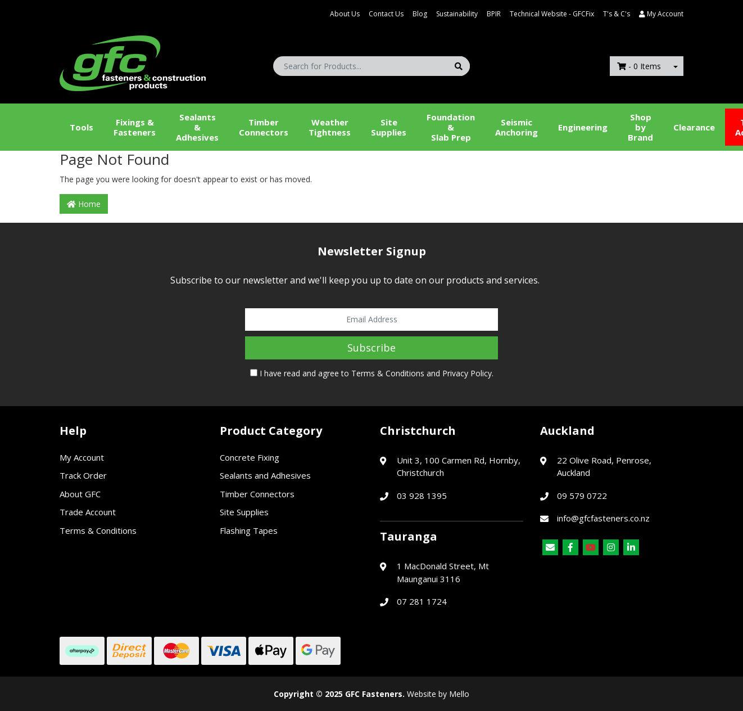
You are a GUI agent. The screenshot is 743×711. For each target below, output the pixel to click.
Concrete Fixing (249, 457)
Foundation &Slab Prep (451, 127)
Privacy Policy (467, 373)
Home (84, 204)
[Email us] (550, 547)
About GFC (80, 494)
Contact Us (386, 14)
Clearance (694, 127)
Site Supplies (388, 127)
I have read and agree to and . (371, 373)
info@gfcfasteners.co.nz (603, 518)
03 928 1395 (422, 495)
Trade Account (88, 512)
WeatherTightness (330, 127)
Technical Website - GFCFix (552, 14)
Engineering (583, 127)
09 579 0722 (582, 495)
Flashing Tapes (249, 530)
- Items (639, 66)
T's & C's (616, 14)
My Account (82, 457)
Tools (81, 127)
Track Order (83, 475)
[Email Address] (371, 319)
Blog (420, 14)
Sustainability (457, 14)
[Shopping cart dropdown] (675, 66)
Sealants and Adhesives (265, 475)
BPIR (494, 14)
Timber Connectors (263, 127)
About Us (345, 14)
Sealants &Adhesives (197, 127)
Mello (459, 693)
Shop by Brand (640, 127)
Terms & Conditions (387, 373)
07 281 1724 (422, 601)
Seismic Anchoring (516, 127)
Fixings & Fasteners (135, 127)
